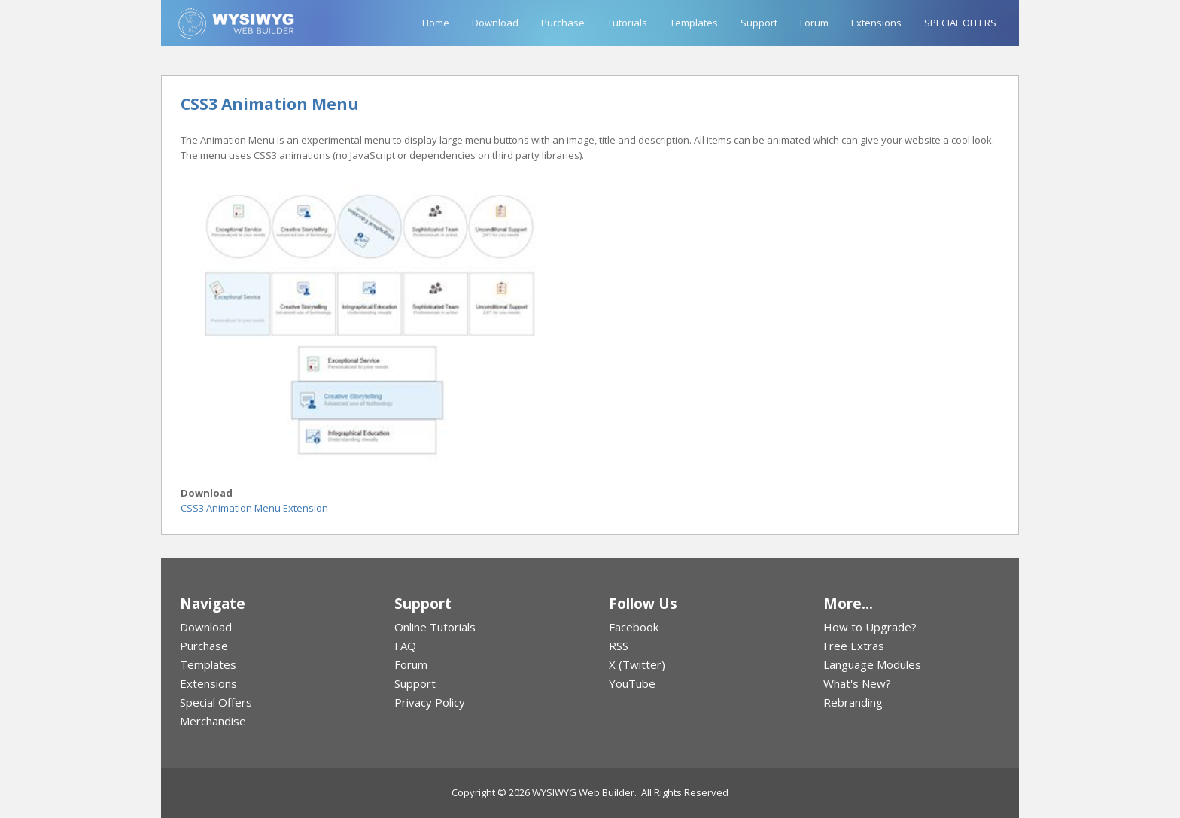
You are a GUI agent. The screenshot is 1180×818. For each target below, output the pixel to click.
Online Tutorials (435, 626)
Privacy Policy (429, 702)
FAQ (405, 645)
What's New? (857, 683)
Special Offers (216, 702)
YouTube (632, 683)
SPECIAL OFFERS (960, 22)
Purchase (563, 22)
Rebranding (853, 702)
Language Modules (872, 664)
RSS (618, 645)
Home (435, 22)
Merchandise (213, 720)
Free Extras (853, 645)
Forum (814, 22)
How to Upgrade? (870, 626)
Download (495, 22)
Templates (694, 22)
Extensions (876, 22)
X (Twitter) (637, 664)
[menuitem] (268, 627)
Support (759, 22)
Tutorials (627, 22)
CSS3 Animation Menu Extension (254, 508)
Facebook (633, 626)
